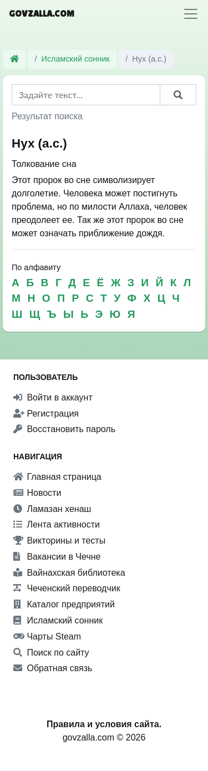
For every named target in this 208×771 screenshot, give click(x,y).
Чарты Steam (47, 636)
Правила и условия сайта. (104, 724)
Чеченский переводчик (66, 588)
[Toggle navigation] (190, 14)
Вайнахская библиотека (69, 572)
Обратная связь (52, 668)
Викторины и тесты (59, 540)
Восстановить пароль (64, 429)
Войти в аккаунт (53, 397)
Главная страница (57, 476)
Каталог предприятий (64, 604)
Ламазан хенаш (52, 509)
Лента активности (56, 524)
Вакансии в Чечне (56, 556)
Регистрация (46, 413)
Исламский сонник (76, 58)
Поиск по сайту (51, 652)
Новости (37, 493)
